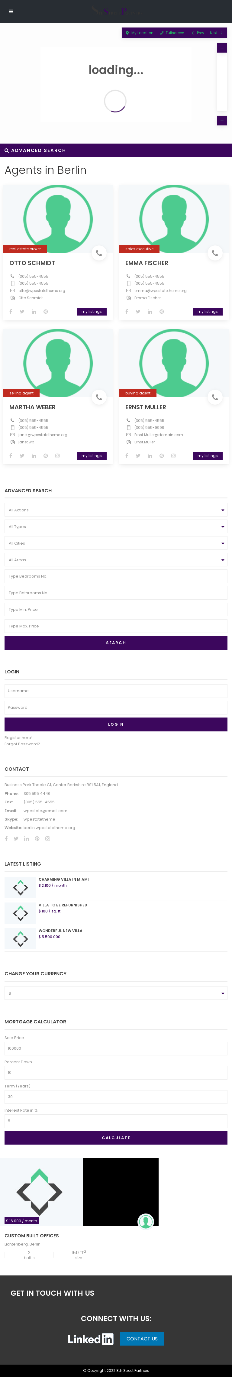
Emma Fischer (148, 262)
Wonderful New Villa (60, 931)
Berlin (35, 1245)
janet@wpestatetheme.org (44, 433)
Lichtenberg (16, 1245)
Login (116, 724)
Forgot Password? (22, 744)
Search (116, 643)
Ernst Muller (147, 406)
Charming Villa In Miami (64, 880)
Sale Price (14, 1038)
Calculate (116, 1138)
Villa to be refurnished (63, 905)
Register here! (18, 738)
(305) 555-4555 (35, 275)
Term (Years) (18, 1086)
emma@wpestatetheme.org (162, 289)
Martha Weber (34, 406)
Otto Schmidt (33, 262)
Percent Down (18, 1062)
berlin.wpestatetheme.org (49, 828)
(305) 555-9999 (151, 426)
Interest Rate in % (21, 1111)
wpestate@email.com (45, 811)
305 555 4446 (37, 794)
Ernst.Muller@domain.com (160, 433)
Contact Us (142, 1339)
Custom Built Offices (32, 1236)
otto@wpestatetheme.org (43, 289)
